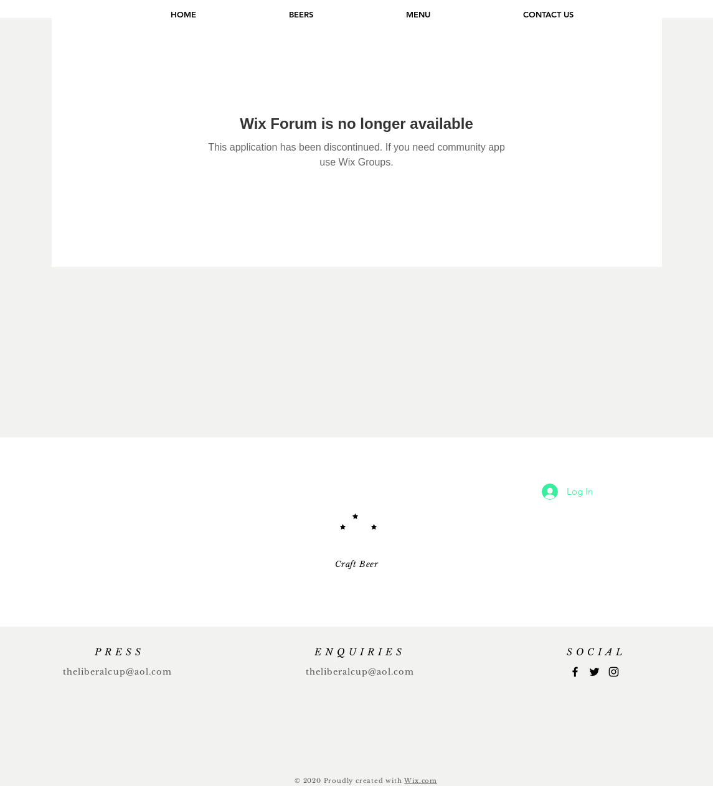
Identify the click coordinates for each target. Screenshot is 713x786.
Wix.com (420, 781)
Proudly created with (364, 781)
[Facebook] (575, 671)
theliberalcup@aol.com (117, 672)
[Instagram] (613, 671)
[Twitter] (594, 671)
